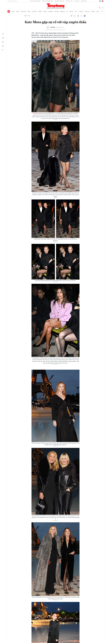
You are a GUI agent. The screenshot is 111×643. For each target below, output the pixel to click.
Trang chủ (9, 11)
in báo (78, 16)
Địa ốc (29, 11)
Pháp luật (50, 11)
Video (97, 11)
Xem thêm (102, 11)
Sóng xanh (23, 11)
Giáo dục (81, 11)
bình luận (81, 16)
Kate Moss (35, 113)
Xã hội (13, 11)
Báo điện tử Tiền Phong (55, 6)
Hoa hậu (93, 11)
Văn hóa (71, 11)
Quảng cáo (84, 1)
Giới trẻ (45, 11)
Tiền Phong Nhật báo (47, 1)
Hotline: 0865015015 (35, 1)
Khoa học (87, 11)
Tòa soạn (76, 1)
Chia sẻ (3, 38)
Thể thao (57, 11)
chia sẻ (72, 16)
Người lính (62, 11)
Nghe (3, 34)
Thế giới (40, 11)
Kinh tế (17, 11)
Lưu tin (3, 42)
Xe (67, 11)
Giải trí (76, 11)
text (75, 16)
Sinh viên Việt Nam (59, 1)
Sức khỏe (34, 11)
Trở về (3, 50)
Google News (84, 15)
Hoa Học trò (69, 1)
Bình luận (3, 46)
